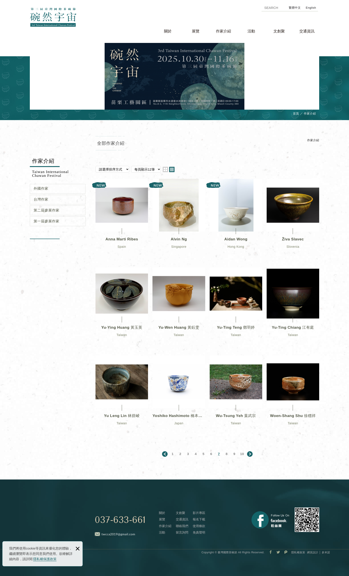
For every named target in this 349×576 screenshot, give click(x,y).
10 (242, 454)
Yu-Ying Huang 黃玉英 (121, 307)
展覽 (195, 31)
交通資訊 (307, 31)
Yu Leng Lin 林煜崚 (121, 395)
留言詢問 (182, 532)
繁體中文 (295, 7)
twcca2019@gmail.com (118, 534)
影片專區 (199, 513)
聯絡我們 (182, 526)
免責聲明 (199, 532)
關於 (168, 31)
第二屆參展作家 (46, 210)
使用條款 (199, 526)
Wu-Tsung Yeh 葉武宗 (236, 395)
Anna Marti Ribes (121, 218)
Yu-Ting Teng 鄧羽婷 (236, 307)
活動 (251, 31)
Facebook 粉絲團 (270, 519)
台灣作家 (41, 199)
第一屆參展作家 (46, 221)
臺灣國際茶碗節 (59, 23)
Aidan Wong (236, 218)
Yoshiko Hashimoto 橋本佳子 (178, 395)
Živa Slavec (293, 218)
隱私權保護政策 (45, 559)
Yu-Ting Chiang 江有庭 (293, 307)
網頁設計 (312, 552)
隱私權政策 (298, 552)
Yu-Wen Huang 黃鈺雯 (178, 307)
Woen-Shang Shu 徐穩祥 (293, 395)
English (311, 7)
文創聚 (279, 31)
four (171, 169)
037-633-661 (120, 520)
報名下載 (199, 519)
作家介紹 (223, 31)
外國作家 (41, 188)
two (165, 169)
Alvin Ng (178, 218)
